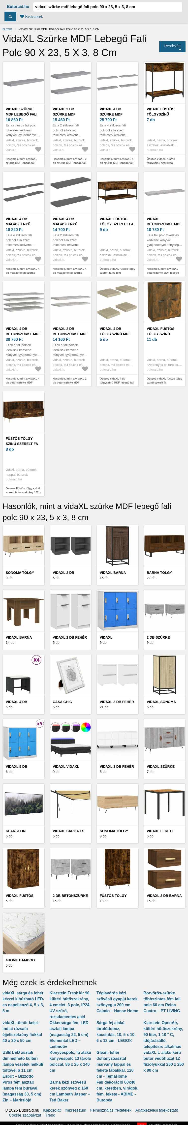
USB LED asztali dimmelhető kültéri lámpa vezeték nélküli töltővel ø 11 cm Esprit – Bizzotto (22, 1064)
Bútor (7, 29)
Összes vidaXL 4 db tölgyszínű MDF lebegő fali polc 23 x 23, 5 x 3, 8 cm (117, 382)
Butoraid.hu (18, 6)
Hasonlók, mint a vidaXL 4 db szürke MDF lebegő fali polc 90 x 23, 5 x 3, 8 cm (116, 163)
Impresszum (75, 1110)
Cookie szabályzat (25, 1115)
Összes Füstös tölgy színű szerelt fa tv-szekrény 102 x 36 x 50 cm (23, 492)
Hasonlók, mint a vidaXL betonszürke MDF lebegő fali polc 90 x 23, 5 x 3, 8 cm (164, 272)
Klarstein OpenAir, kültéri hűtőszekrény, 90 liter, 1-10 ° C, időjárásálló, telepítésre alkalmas (163, 1035)
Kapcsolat (52, 1110)
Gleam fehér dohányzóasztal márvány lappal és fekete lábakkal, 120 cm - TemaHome (114, 1064)
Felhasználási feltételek (110, 1110)
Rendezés (172, 46)
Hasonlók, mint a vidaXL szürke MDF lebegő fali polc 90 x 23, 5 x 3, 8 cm (21, 163)
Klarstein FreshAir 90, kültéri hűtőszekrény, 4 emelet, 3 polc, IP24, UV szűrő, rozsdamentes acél (70, 1005)
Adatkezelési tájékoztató (156, 1110)
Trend (50, 1115)
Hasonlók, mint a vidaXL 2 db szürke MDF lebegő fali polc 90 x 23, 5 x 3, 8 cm (70, 163)
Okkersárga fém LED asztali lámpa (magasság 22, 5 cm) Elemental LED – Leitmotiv (69, 1035)
